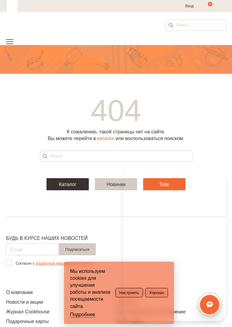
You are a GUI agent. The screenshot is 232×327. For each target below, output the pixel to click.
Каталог (67, 184)
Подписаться (77, 249)
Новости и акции (24, 302)
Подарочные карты (27, 321)
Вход (189, 6)
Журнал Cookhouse (28, 311)
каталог (105, 138)
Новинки (116, 184)
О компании (19, 292)
